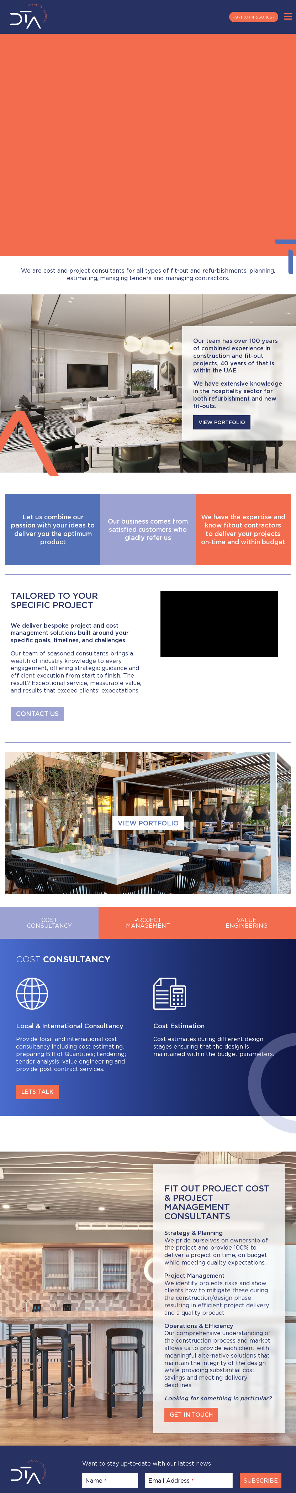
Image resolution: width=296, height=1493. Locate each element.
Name (95, 1478)
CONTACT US (37, 713)
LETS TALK (37, 1091)
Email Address (171, 1478)
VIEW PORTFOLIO (222, 421)
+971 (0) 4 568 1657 (254, 17)
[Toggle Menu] (288, 16)
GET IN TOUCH (191, 1412)
